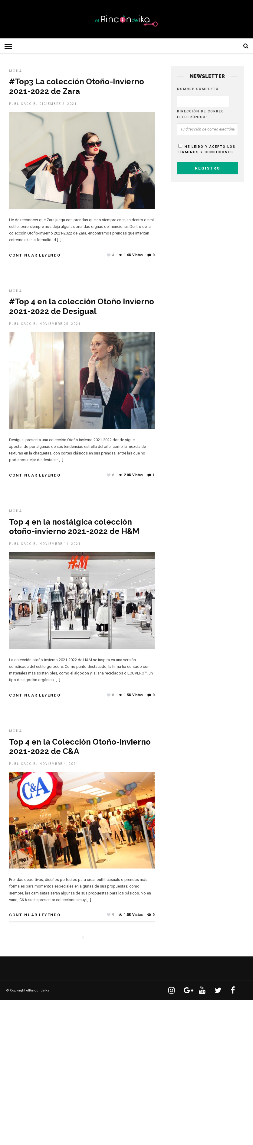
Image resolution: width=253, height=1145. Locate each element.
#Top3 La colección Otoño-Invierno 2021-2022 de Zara (76, 85)
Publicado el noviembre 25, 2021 (45, 323)
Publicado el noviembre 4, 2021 (43, 763)
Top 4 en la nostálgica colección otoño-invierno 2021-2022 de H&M (74, 526)
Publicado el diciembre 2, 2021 (43, 103)
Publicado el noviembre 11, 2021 (45, 543)
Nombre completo (198, 88)
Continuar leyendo (35, 254)
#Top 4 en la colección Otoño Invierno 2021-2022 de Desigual (81, 305)
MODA (15, 70)
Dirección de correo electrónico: (200, 113)
